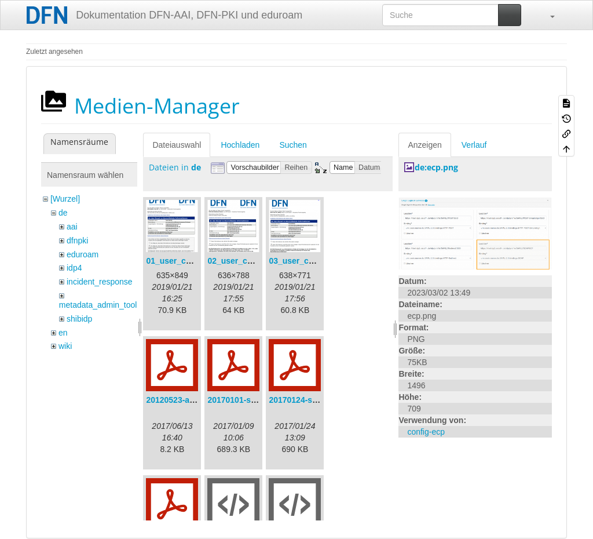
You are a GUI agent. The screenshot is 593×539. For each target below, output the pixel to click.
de (63, 212)
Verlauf (474, 145)
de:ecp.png (436, 167)
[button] (546, 15)
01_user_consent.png (187, 260)
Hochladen (240, 145)
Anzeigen (424, 145)
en (63, 332)
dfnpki (77, 240)
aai (72, 226)
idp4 (74, 267)
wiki (65, 346)
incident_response (100, 281)
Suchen (292, 145)
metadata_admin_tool (98, 304)
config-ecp (426, 431)
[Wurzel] (65, 198)
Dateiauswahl (176, 145)
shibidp (79, 318)
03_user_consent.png (310, 260)
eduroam (82, 254)
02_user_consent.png (249, 260)
